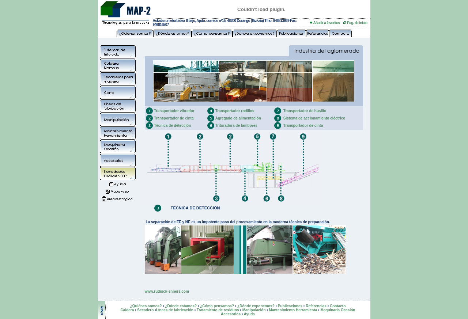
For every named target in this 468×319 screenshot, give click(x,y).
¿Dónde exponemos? (256, 306)
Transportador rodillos (234, 111)
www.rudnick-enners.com (167, 291)
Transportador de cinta (173, 118)
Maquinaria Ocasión (337, 310)
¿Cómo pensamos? (217, 306)
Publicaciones (290, 306)
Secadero (145, 310)
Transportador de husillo (304, 111)
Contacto (338, 306)
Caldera (128, 310)
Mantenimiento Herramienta (293, 310)
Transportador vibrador (174, 111)
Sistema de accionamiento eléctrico (314, 118)
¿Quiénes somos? (146, 306)
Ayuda (249, 314)
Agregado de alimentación (238, 118)
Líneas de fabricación (174, 310)
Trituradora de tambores (236, 126)
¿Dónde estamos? (181, 306)
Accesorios (231, 314)
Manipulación (254, 310)
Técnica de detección (172, 126)
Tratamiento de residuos (218, 310)
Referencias (316, 306)
